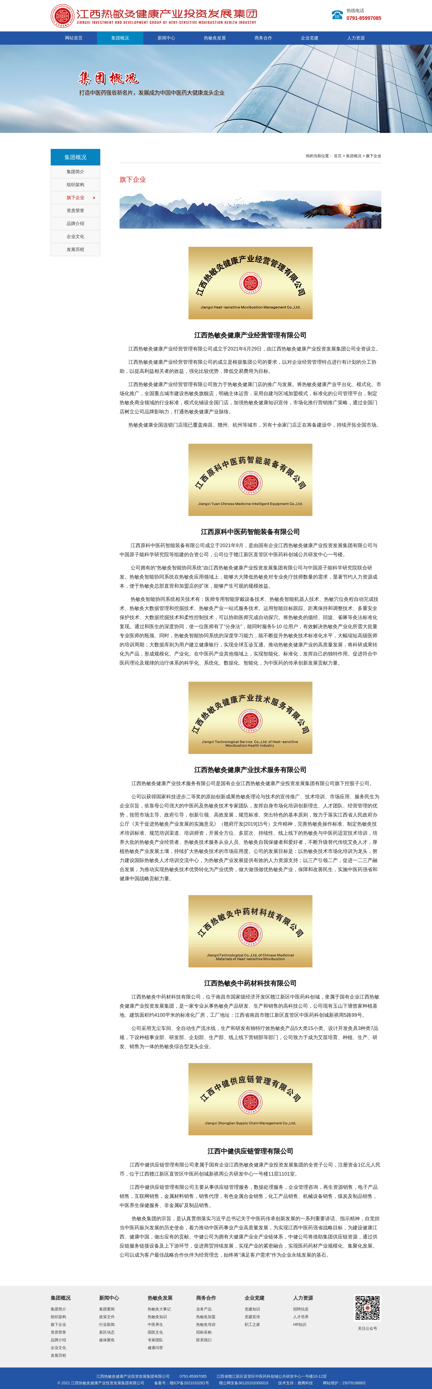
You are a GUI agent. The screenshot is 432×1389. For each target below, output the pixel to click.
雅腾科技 (305, 1383)
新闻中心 (166, 38)
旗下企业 (75, 197)
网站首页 (74, 38)
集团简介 (75, 171)
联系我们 (204, 1340)
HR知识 (299, 1324)
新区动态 (107, 1332)
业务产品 (204, 1309)
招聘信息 (301, 1309)
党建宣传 (252, 1317)
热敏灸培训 (205, 1324)
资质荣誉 (75, 210)
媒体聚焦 (107, 1340)
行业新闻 (107, 1324)
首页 (338, 156)
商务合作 (263, 38)
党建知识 (252, 1309)
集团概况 (120, 38)
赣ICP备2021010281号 (189, 1383)
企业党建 (309, 38)
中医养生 (155, 1324)
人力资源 (356, 38)
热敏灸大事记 (159, 1309)
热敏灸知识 (157, 1317)
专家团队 (155, 1340)
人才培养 (301, 1317)
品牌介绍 (75, 223)
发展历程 (75, 249)
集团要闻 (107, 1309)
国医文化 (155, 1332)
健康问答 (155, 1347)
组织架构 (75, 184)
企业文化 (75, 236)
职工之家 (252, 1324)
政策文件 (107, 1317)
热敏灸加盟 (205, 1317)
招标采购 (204, 1332)
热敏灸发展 (215, 38)
